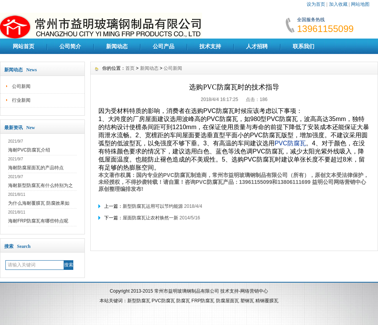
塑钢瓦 (247, 300)
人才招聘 (257, 46)
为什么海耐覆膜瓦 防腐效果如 (38, 203)
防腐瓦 (183, 300)
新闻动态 (117, 46)
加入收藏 (338, 4)
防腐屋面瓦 (227, 300)
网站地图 (360, 4)
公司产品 (163, 46)
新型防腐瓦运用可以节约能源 (153, 206)
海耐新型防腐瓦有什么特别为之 (40, 185)
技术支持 (210, 46)
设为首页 (316, 4)
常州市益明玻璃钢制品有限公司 (186, 291)
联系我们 (303, 46)
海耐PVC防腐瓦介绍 (29, 150)
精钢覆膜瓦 (266, 300)
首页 (130, 68)
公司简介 (70, 46)
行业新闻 (21, 100)
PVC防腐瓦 (163, 300)
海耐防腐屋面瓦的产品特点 (36, 167)
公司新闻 (21, 86)
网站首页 (23, 46)
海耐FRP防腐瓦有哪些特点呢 (38, 221)
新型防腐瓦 (138, 300)
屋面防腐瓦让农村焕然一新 (150, 218)
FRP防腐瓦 (202, 300)
